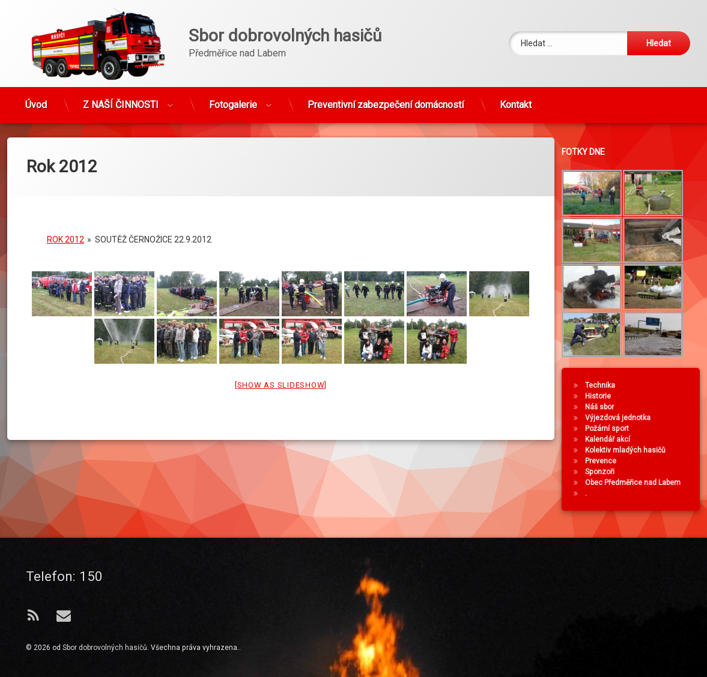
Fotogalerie (233, 100)
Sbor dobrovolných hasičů (104, 647)
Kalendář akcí (611, 439)
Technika (604, 385)
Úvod (36, 100)
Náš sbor (603, 407)
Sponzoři (604, 472)
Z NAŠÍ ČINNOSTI (121, 100)
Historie (602, 396)
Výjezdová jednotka (622, 418)
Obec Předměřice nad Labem (637, 482)
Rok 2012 (65, 228)
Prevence (605, 461)
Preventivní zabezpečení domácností (386, 100)
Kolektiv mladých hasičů (629, 450)
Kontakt (516, 100)
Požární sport (611, 428)
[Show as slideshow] (281, 374)
